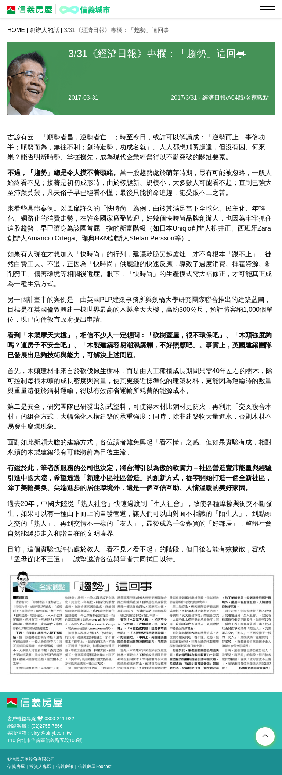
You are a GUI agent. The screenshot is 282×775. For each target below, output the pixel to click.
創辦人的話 (44, 30)
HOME (16, 30)
